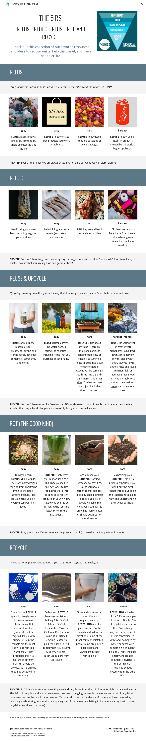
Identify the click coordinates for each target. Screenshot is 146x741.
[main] (51, 27)
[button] (142, 4)
